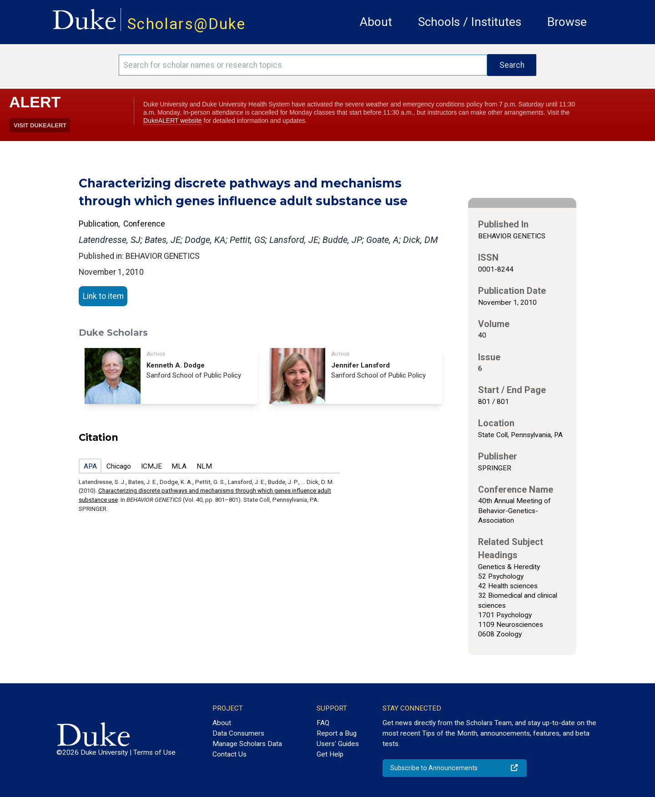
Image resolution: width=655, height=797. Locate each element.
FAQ (323, 723)
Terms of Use (154, 752)
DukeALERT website (172, 120)
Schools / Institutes (469, 22)
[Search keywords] (303, 65)
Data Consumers (238, 733)
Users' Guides (338, 744)
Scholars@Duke (186, 24)
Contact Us (229, 754)
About (376, 22)
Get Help (330, 754)
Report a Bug (337, 733)
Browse (567, 22)
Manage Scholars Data (247, 744)
